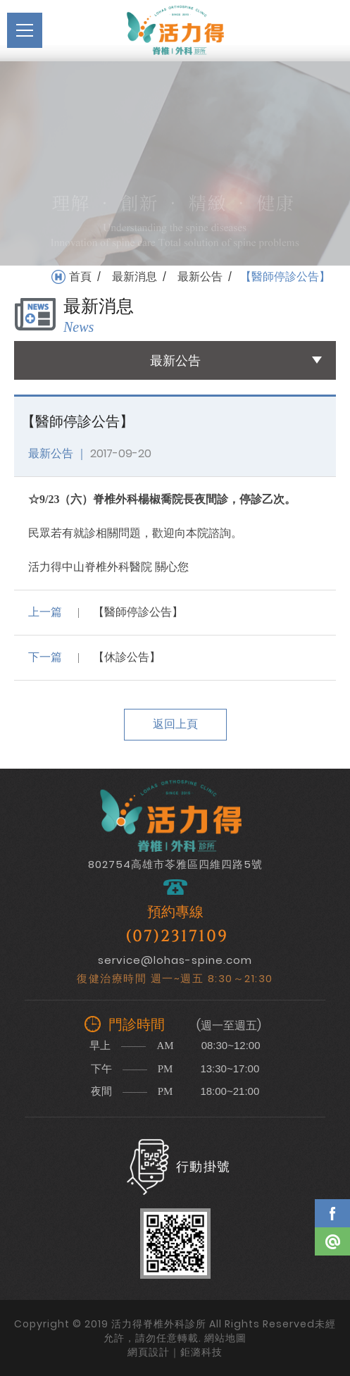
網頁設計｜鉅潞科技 (175, 1352)
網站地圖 (225, 1338)
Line (332, 1241)
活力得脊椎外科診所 (175, 30)
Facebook (332, 1213)
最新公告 (200, 277)
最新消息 (134, 277)
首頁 (80, 277)
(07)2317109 (176, 936)
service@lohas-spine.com (175, 960)
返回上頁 (175, 724)
